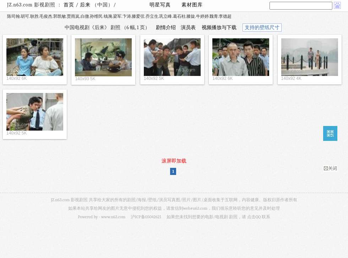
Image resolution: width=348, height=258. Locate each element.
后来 (86, 5)
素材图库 (192, 5)
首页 (69, 5)
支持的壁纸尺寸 (262, 27)
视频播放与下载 (219, 27)
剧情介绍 (166, 27)
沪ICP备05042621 (146, 216)
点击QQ (254, 216)
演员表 (188, 27)
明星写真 (160, 5)
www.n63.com (113, 216)
